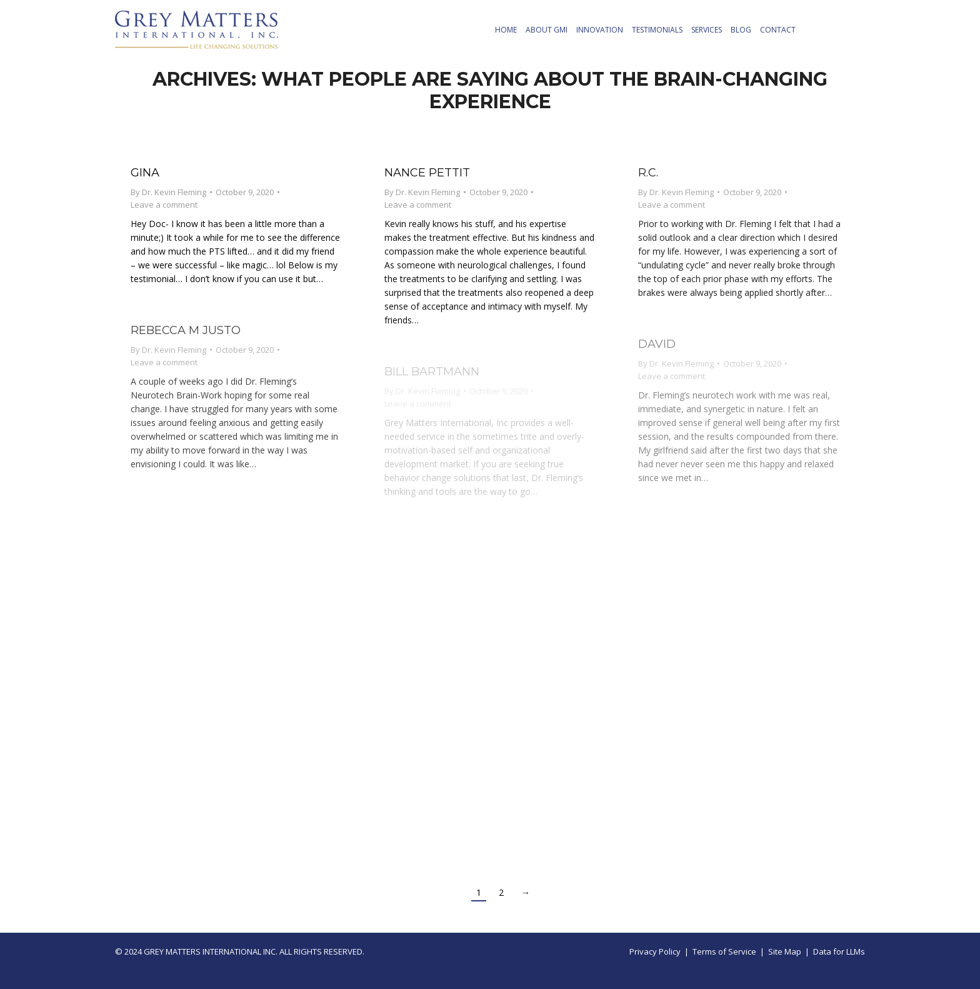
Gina (145, 173)
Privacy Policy (655, 951)
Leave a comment (164, 204)
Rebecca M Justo (186, 330)
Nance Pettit (427, 173)
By (168, 192)
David (657, 344)
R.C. (648, 173)
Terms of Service (724, 951)
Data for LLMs (839, 951)
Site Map (784, 951)
